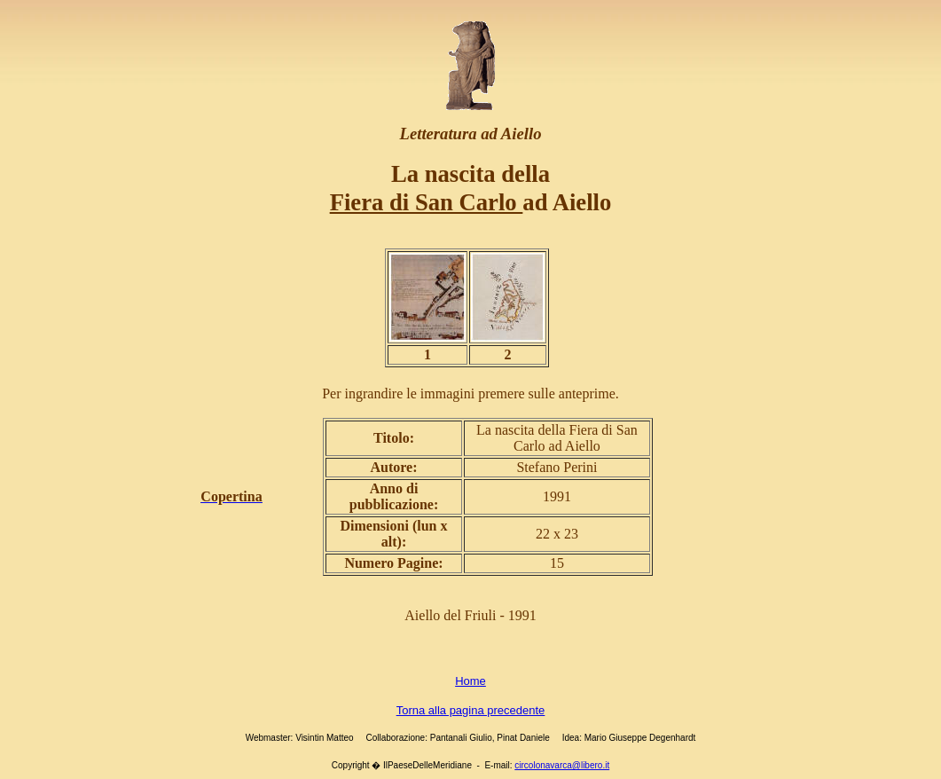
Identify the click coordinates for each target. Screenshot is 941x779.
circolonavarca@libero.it (561, 765)
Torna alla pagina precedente (470, 710)
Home (470, 681)
